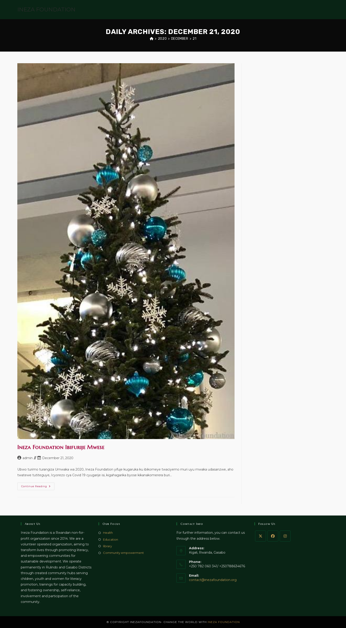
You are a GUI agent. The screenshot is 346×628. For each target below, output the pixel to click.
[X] (260, 536)
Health (108, 532)
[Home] (152, 39)
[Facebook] (272, 536)
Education (110, 539)
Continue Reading (37, 487)
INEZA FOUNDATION (46, 9)
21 (194, 39)
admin (28, 458)
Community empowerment (123, 553)
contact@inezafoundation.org (213, 580)
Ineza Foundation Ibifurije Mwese (60, 447)
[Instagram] (285, 536)
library (107, 546)
